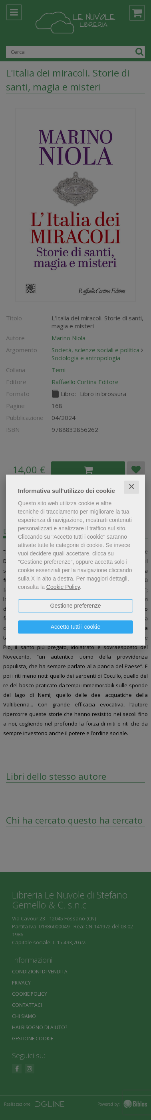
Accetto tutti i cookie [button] (76, 627)
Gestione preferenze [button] (75, 605)
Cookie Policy (63, 587)
